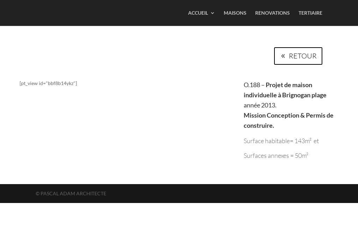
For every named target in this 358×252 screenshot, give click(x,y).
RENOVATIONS (272, 13)
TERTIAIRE (310, 13)
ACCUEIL (198, 13)
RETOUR (303, 55)
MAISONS (235, 13)
